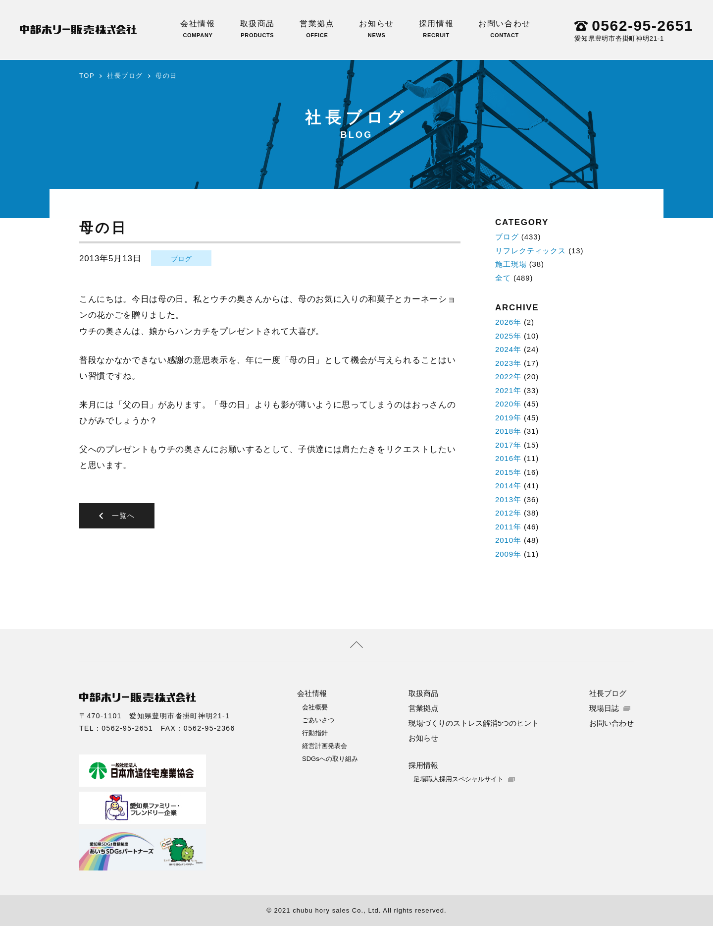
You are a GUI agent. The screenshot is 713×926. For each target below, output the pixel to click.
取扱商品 (257, 28)
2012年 (508, 513)
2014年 (508, 485)
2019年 (508, 417)
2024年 (508, 349)
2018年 (508, 431)
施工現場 (511, 264)
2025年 (508, 336)
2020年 (508, 404)
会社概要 (315, 707)
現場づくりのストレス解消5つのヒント (473, 723)
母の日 (166, 75)
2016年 (508, 458)
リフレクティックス (530, 250)
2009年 (508, 554)
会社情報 (197, 28)
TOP (87, 75)
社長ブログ (125, 75)
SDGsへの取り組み (330, 758)
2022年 (508, 376)
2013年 (508, 499)
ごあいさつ (318, 720)
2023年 (508, 363)
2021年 (508, 390)
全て (503, 278)
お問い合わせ (504, 28)
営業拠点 (317, 28)
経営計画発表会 (324, 746)
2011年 (508, 526)
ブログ (181, 259)
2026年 (508, 322)
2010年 (508, 540)
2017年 (508, 445)
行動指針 (315, 733)
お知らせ (376, 28)
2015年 (508, 472)
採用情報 (436, 28)
